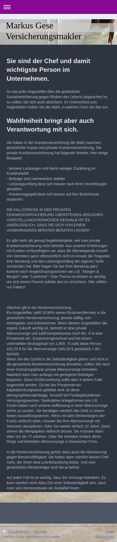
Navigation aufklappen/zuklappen (58, 7)
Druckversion (17, 531)
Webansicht (104, 537)
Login (109, 531)
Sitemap (39, 531)
